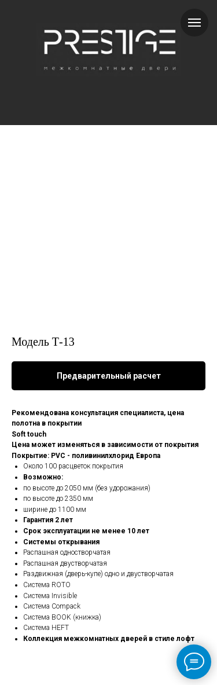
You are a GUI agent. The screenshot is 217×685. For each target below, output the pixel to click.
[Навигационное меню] (194, 23)
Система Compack (51, 606)
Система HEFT (46, 628)
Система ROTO (47, 585)
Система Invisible (50, 596)
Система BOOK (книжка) (62, 617)
